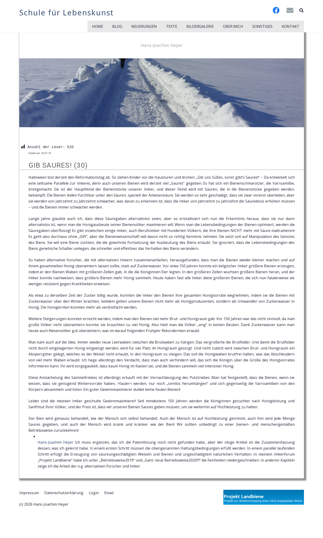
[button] (301, 10)
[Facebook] (276, 10)
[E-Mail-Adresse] (290, 10)
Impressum (29, 492)
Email (108, 492)
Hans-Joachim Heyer (55, 442)
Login (94, 492)
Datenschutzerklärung (63, 492)
